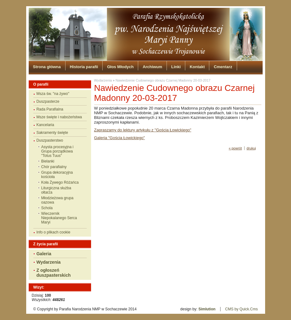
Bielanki (47, 161)
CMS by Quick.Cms (241, 309)
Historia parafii (84, 66)
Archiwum (152, 66)
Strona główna (47, 66)
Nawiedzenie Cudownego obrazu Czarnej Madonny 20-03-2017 (162, 80)
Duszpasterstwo (49, 140)
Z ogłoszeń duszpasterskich (53, 273)
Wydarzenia (48, 262)
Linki (176, 66)
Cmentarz (223, 66)
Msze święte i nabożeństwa (59, 117)
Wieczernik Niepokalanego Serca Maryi (59, 217)
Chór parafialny (53, 167)
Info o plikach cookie (53, 232)
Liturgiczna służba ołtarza (56, 190)
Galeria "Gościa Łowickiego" (119, 137)
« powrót (235, 148)
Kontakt (197, 66)
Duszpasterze (47, 101)
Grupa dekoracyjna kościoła (57, 174)
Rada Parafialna (49, 109)
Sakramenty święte (52, 132)
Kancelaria (45, 125)
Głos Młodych (120, 66)
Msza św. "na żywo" (52, 94)
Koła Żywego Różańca (60, 182)
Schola (47, 208)
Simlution (207, 309)
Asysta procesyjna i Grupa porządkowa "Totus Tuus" (57, 151)
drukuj (251, 148)
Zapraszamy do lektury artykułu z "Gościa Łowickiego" (143, 130)
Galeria (43, 253)
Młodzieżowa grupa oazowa (57, 200)
